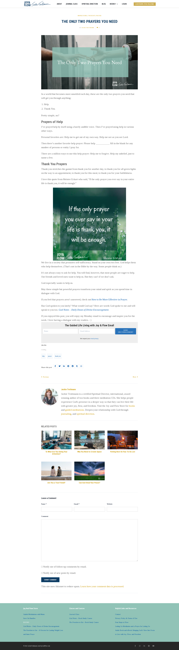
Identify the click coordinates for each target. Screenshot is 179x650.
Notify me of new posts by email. (59, 573)
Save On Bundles (29, 618)
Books (114, 4)
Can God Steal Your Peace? (89, 483)
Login (124, 4)
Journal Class (72, 4)
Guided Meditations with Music (34, 614)
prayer (50, 356)
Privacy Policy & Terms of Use (126, 618)
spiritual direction (85, 413)
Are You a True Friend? (56, 483)
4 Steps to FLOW (145, 4)
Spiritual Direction (90, 4)
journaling (66, 413)
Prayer (98, 15)
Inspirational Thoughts (87, 15)
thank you (58, 356)
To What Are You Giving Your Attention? (56, 453)
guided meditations (74, 409)
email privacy (95, 338)
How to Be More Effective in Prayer (109, 299)
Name (44, 504)
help (43, 356)
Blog (104, 4)
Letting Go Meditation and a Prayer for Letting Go (132, 626)
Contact (118, 614)
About (59, 4)
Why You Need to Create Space (89, 452)
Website (109, 504)
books (132, 405)
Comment (44, 516)
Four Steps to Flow (121, 622)
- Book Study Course (80, 618)
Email (76, 504)
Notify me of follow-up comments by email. (65, 566)
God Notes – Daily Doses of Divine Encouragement (84, 309)
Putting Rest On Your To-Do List (122, 452)
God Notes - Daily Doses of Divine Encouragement (41, 626)
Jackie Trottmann (88, 27)
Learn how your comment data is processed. (102, 586)
